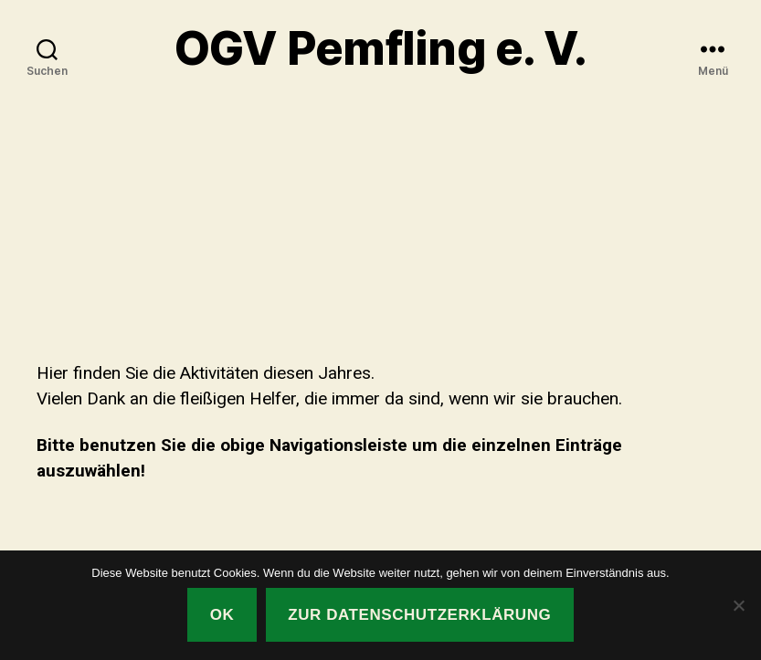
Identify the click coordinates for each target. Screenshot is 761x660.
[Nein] (738, 605)
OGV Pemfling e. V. (380, 48)
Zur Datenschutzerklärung (419, 614)
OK (222, 614)
